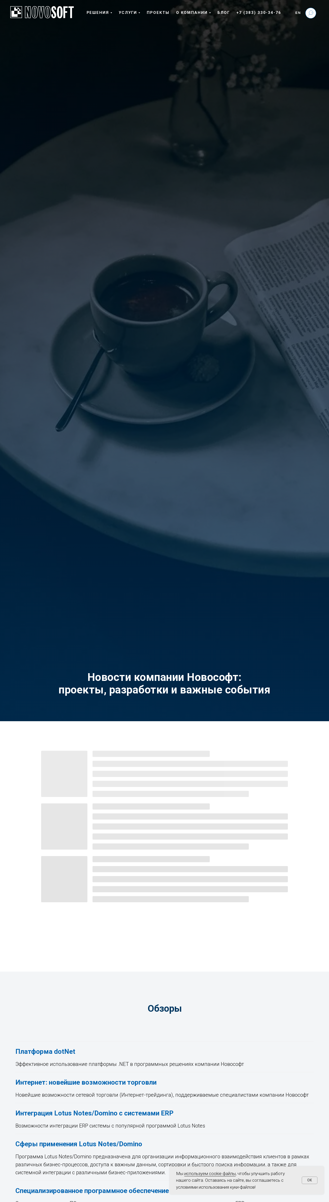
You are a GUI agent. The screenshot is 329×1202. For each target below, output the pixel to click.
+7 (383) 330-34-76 (258, 12)
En (298, 13)
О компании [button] (192, 12)
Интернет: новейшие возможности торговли (86, 1082)
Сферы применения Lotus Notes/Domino (78, 1144)
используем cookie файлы (210, 1173)
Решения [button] (98, 12)
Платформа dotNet (45, 1051)
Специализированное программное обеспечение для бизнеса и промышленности (144, 1191)
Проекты (158, 12)
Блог (223, 12)
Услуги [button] (128, 12)
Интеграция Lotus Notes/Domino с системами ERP (94, 1113)
